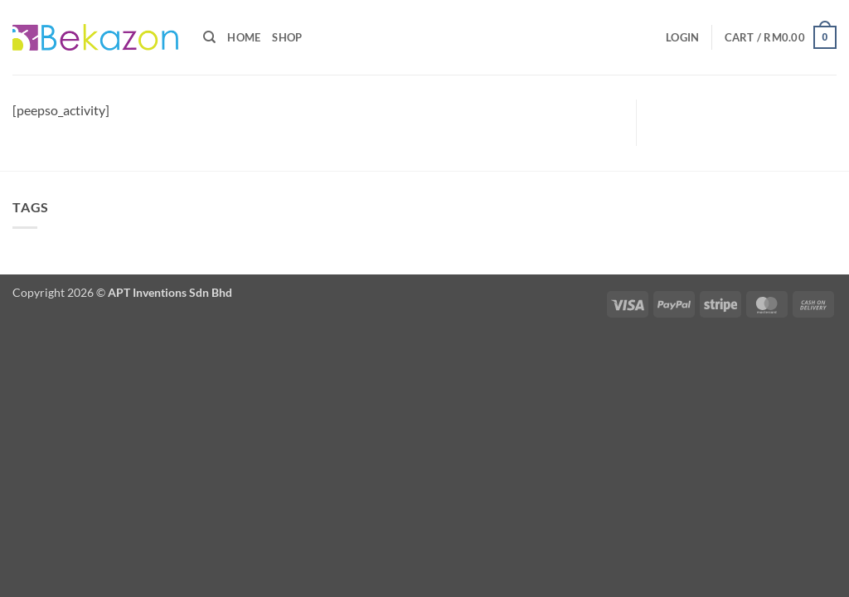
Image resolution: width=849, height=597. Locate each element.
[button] (682, 37)
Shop (287, 37)
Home (243, 37)
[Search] (209, 37)
